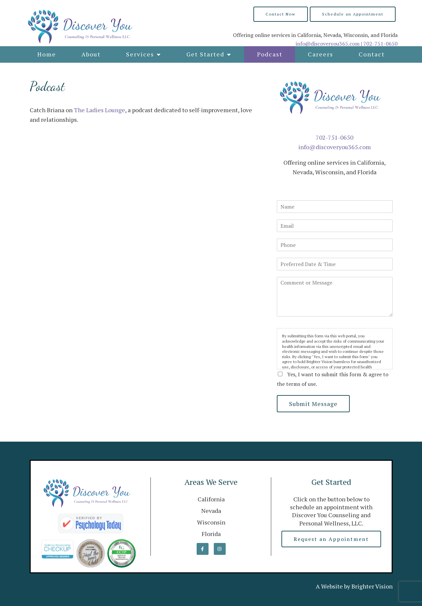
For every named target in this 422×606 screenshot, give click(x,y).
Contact (372, 54)
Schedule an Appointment (352, 14)
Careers (320, 54)
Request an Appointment (331, 539)
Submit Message (313, 404)
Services (140, 54)
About (91, 54)
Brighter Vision (372, 586)
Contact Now (281, 14)
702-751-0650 (380, 43)
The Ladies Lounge (99, 110)
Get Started (205, 54)
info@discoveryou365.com (328, 43)
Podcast (269, 54)
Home (46, 54)
